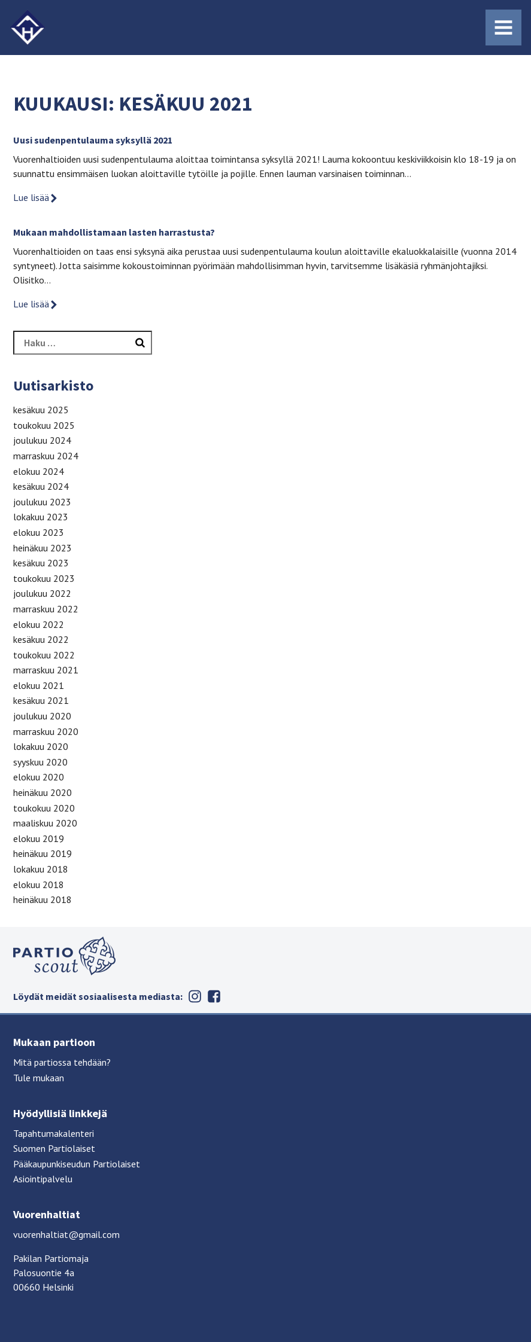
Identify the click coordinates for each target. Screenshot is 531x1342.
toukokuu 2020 (44, 808)
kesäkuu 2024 (41, 486)
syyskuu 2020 (40, 762)
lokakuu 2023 (40, 517)
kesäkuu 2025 (41, 410)
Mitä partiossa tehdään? (62, 1062)
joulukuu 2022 (42, 593)
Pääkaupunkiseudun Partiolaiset (76, 1164)
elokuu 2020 (38, 777)
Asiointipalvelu (42, 1179)
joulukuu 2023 (42, 502)
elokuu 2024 (38, 471)
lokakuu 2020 (40, 746)
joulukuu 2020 (42, 716)
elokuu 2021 (38, 685)
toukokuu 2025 (44, 425)
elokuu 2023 (38, 532)
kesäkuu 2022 (41, 639)
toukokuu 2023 (44, 578)
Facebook (214, 996)
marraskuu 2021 (45, 670)
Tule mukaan (38, 1078)
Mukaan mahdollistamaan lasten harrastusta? (114, 232)
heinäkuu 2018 (42, 899)
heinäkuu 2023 (42, 548)
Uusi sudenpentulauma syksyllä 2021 (92, 140)
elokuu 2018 (38, 884)
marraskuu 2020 (45, 731)
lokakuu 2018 (40, 869)
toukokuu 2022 (44, 655)
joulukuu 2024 (42, 440)
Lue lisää (36, 197)
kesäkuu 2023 (41, 563)
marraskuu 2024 (45, 456)
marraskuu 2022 (45, 609)
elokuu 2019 (38, 838)
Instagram (194, 996)
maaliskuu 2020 (45, 823)
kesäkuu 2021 (41, 700)
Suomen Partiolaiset (54, 1148)
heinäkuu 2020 (42, 792)
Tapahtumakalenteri (53, 1133)
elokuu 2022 (38, 624)
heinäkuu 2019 (42, 853)
